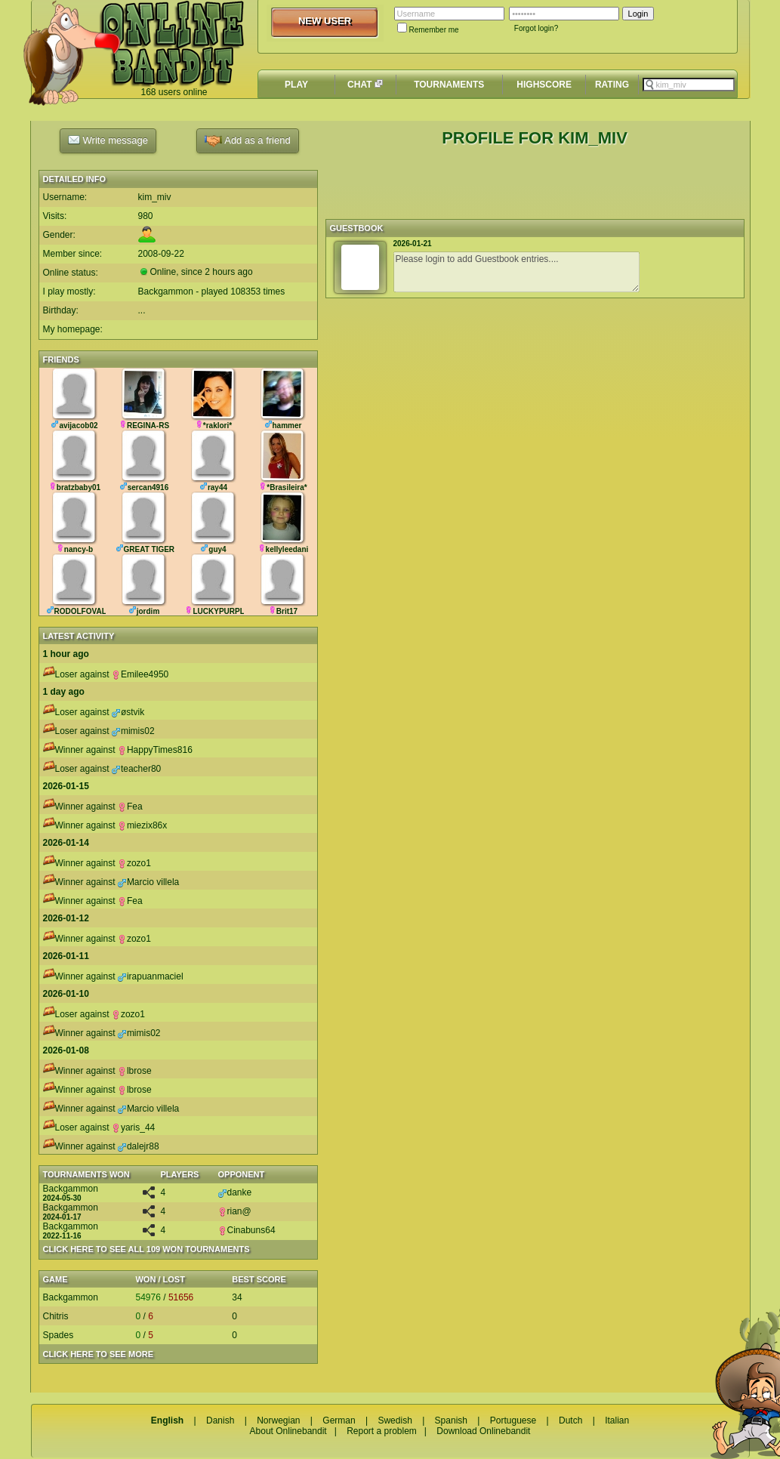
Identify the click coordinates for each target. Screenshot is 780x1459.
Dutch (570, 1420)
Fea (130, 806)
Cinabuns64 (247, 1230)
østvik (128, 712)
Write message (108, 140)
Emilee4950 (140, 674)
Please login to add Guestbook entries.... (516, 271)
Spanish (451, 1420)
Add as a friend (247, 140)
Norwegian (278, 1420)
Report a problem (382, 1431)
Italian (617, 1420)
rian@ (234, 1211)
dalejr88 (138, 1146)
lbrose (135, 1071)
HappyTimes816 (155, 750)
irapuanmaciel (150, 976)
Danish (220, 1420)
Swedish (395, 1420)
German (338, 1420)
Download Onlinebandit (483, 1431)
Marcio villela (148, 882)
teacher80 (136, 768)
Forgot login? (536, 28)
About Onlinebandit (288, 1431)
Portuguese (513, 1420)
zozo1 (134, 863)
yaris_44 (133, 1127)
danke (235, 1192)
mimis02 (133, 731)
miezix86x (142, 825)
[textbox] (689, 84)
